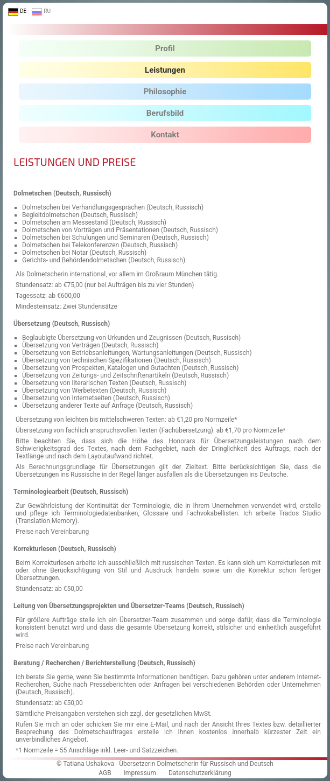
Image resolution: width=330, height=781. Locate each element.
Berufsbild (165, 113)
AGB (105, 773)
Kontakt (165, 135)
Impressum (140, 773)
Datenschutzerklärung (199, 773)
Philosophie (165, 91)
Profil (165, 48)
